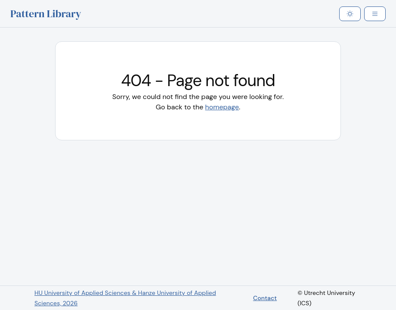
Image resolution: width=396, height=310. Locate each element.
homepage (222, 107)
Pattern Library (45, 14)
